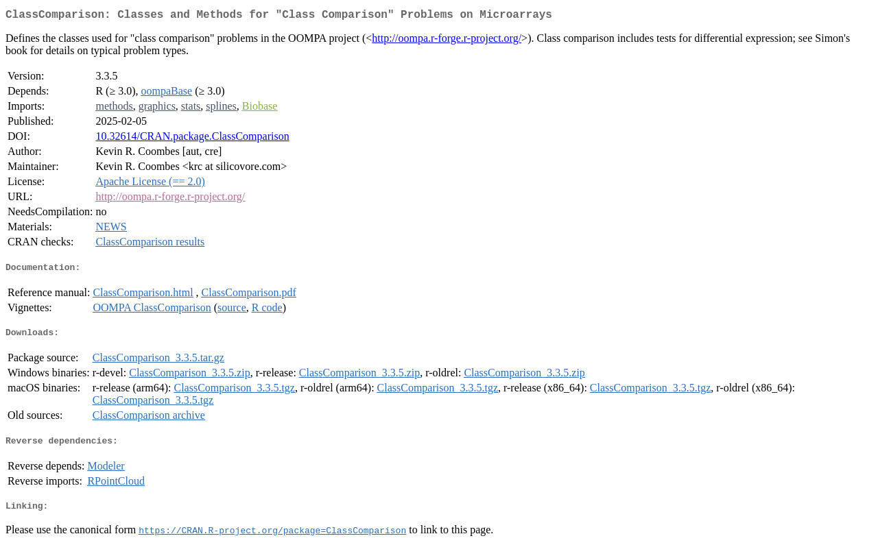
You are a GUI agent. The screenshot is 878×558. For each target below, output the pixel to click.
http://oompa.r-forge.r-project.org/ (446, 41)
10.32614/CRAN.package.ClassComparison (192, 139)
